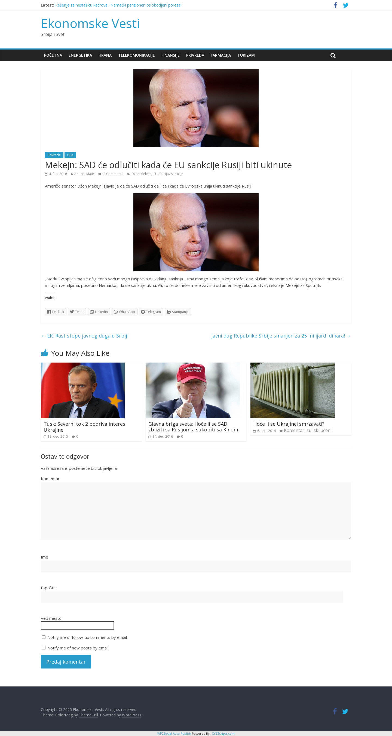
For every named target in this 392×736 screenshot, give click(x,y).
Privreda (195, 55)
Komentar (50, 478)
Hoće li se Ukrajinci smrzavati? (288, 424)
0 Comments (110, 173)
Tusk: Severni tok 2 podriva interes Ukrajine (84, 427)
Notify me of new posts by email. (78, 648)
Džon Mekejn (141, 173)
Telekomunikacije (136, 55)
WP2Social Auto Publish (174, 733)
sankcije (177, 173)
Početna (53, 55)
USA (70, 155)
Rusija (164, 173)
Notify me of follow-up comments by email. (87, 637)
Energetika (80, 55)
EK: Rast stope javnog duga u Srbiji (84, 335)
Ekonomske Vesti (90, 23)
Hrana (105, 55)
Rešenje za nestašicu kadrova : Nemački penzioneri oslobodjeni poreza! (118, 5)
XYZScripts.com (223, 733)
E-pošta (48, 587)
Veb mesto (51, 618)
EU (156, 173)
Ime (44, 557)
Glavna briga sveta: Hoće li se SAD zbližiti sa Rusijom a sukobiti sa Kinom (193, 427)
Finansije (170, 55)
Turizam (246, 55)
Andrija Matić (84, 173)
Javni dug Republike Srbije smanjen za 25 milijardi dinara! (281, 335)
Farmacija (221, 55)
